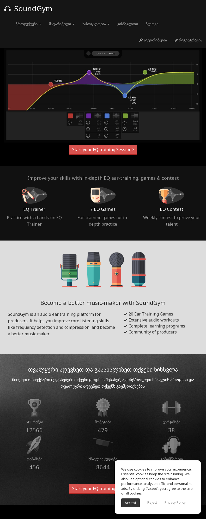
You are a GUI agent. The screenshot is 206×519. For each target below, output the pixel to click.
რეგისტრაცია (188, 40)
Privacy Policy (175, 502)
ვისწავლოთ (127, 23)
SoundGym (28, 8)
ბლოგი (152, 23)
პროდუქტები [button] (28, 23)
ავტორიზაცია (153, 40)
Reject (152, 502)
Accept (130, 502)
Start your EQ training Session (103, 149)
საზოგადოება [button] (96, 23)
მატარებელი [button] (62, 23)
